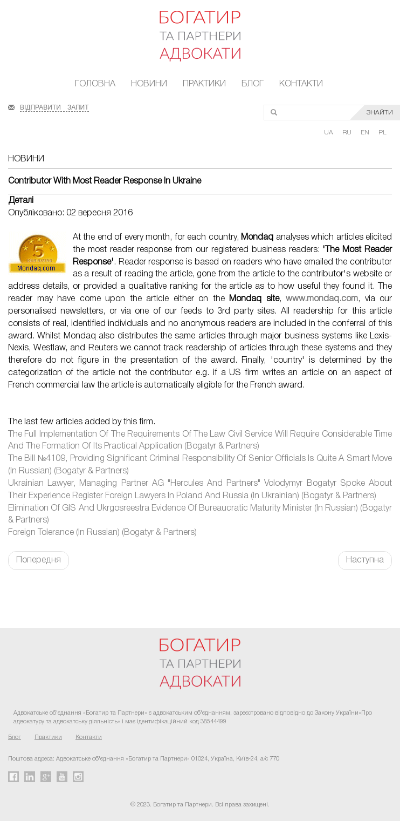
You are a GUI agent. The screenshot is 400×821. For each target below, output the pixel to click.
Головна (95, 84)
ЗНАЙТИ (380, 113)
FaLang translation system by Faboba (34, 589)
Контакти (301, 84)
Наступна (365, 560)
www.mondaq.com (322, 299)
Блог (253, 84)
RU (347, 132)
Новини (149, 84)
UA (329, 132)
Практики (204, 84)
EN (366, 132)
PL (382, 132)
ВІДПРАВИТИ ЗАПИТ (54, 106)
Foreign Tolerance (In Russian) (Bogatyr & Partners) (102, 533)
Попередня (38, 560)
